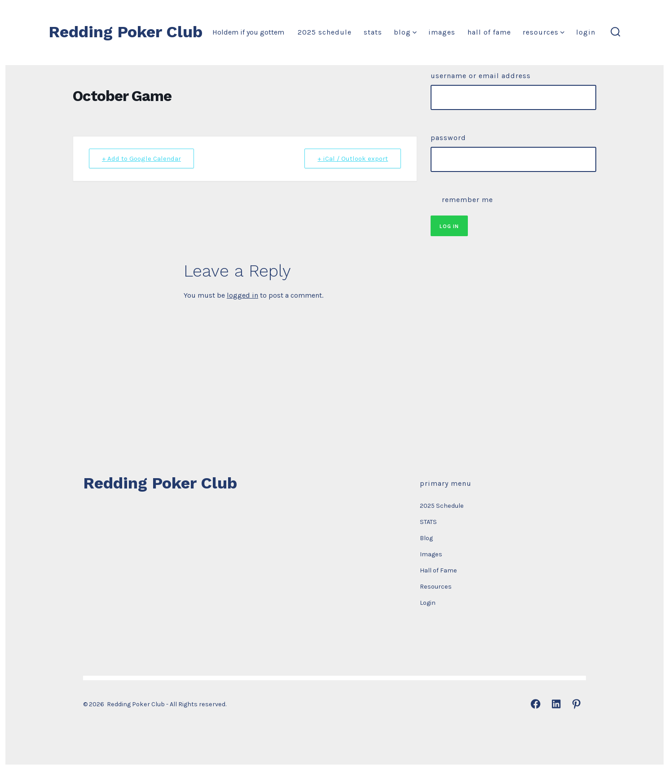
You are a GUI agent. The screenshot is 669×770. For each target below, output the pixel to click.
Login (585, 32)
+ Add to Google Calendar (141, 158)
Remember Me (462, 199)
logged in (242, 295)
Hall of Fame (489, 32)
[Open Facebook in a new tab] (535, 704)
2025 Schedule (325, 32)
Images (441, 32)
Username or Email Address (481, 75)
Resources (543, 32)
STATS (373, 32)
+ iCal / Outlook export (352, 158)
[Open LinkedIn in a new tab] (556, 704)
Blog (405, 32)
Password (448, 137)
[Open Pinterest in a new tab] (576, 704)
